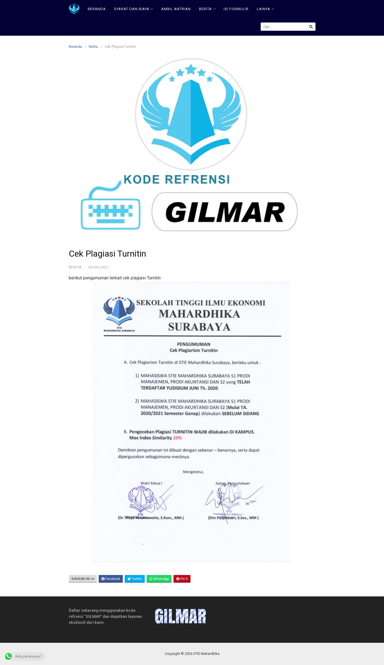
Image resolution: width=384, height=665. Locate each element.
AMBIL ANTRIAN (176, 9)
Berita (93, 46)
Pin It (182, 579)
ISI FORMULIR (236, 9)
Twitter (134, 579)
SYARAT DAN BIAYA (133, 9)
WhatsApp (159, 579)
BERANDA (97, 9)
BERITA (207, 9)
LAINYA (265, 9)
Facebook (110, 579)
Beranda (75, 46)
